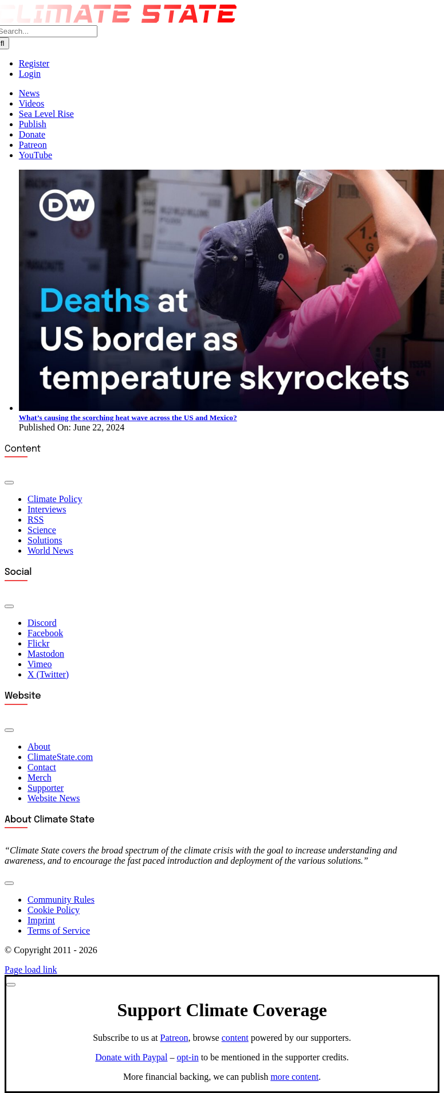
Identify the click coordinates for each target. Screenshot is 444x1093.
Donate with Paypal (131, 1057)
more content (294, 1077)
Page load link (31, 969)
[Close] (10, 984)
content (235, 1038)
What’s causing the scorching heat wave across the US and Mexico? (128, 417)
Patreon (174, 1038)
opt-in (187, 1057)
